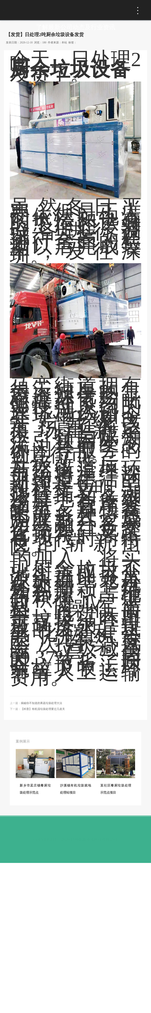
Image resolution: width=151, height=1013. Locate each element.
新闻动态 (31, 151)
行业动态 (58, 151)
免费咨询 (114, 10)
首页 (9, 151)
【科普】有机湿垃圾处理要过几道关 (43, 852)
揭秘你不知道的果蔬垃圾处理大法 (41, 846)
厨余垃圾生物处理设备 (75, 700)
